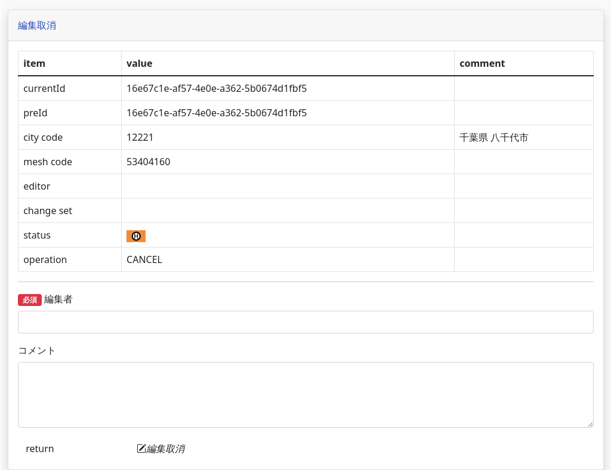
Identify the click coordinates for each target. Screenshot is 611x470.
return (158, 448)
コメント (156, 350)
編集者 (164, 299)
